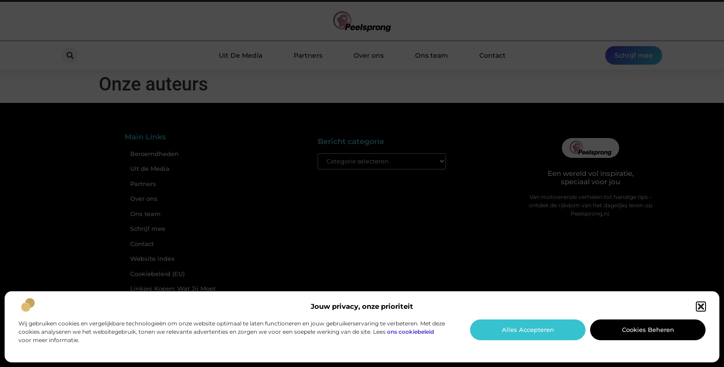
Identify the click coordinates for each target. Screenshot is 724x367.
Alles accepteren (528, 329)
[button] (701, 306)
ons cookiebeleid (410, 331)
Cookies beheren (648, 329)
